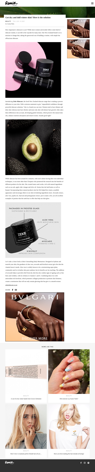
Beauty (8, 21)
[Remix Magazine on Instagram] (85, 463)
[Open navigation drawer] (92, 3)
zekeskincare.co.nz (11, 285)
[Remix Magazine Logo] (11, 3)
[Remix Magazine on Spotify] (88, 463)
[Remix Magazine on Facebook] (81, 463)
